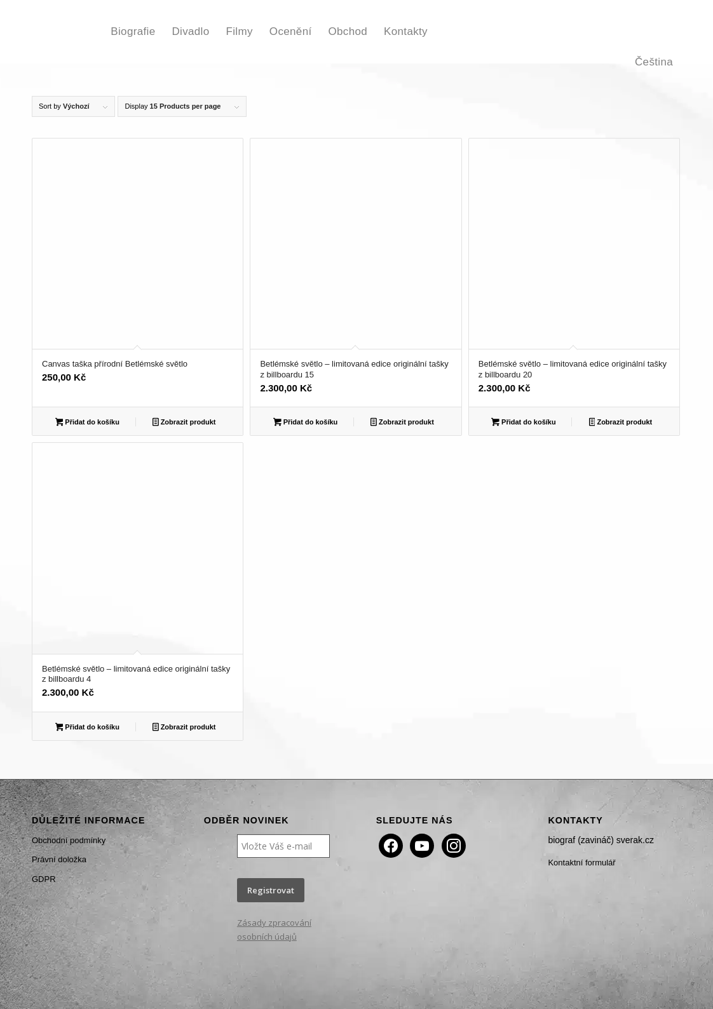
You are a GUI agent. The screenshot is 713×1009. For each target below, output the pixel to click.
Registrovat (270, 890)
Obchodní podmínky (68, 840)
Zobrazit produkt (184, 423)
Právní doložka (59, 859)
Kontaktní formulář (581, 862)
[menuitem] (132, 32)
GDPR (44, 879)
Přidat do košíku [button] (87, 423)
